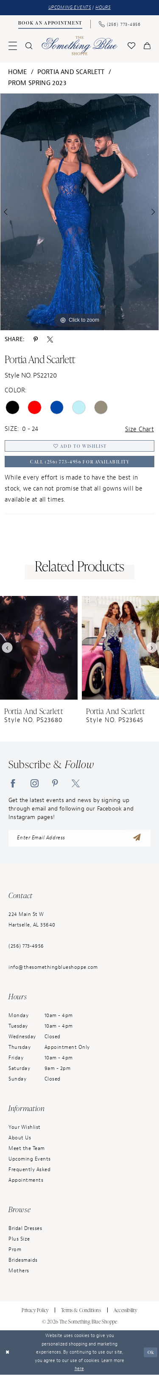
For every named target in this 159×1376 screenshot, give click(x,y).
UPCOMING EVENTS (69, 8)
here (79, 1370)
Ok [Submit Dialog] (150, 1353)
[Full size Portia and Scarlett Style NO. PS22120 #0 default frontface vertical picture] (79, 212)
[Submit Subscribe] (137, 839)
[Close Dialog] (7, 1354)
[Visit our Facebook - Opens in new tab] (12, 784)
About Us (19, 1139)
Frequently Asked (29, 1170)
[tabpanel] (79, 212)
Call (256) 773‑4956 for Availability (80, 462)
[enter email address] (79, 839)
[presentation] (39, 648)
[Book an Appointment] (50, 23)
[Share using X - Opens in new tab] (50, 339)
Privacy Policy (35, 1311)
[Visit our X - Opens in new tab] (75, 784)
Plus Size (19, 1240)
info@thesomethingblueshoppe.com (53, 968)
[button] (12, 45)
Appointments (25, 1181)
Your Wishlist (24, 1128)
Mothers (18, 1271)
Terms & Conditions (81, 1311)
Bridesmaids (23, 1261)
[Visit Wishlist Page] (131, 46)
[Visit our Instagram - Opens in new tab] (34, 784)
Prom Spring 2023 (37, 83)
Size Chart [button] (139, 429)
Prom (14, 1250)
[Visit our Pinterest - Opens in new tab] (55, 784)
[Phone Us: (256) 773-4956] (119, 24)
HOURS (103, 8)
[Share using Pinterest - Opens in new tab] (35, 339)
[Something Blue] (79, 45)
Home (17, 72)
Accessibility (125, 1311)
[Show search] (28, 45)
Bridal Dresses (25, 1229)
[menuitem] (50, 24)
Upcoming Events (29, 1160)
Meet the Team (26, 1149)
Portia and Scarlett (71, 72)
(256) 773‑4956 (26, 947)
